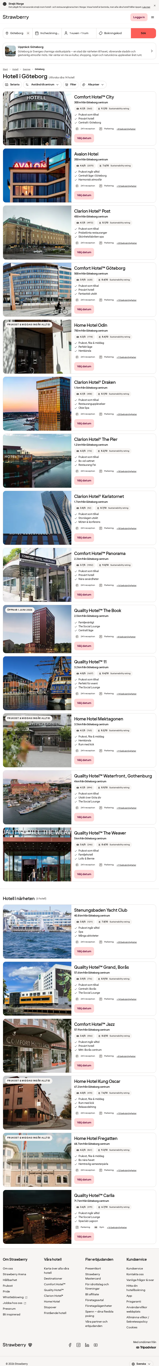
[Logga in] (139, 17)
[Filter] (71, 84)
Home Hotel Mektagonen (98, 719)
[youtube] (96, 1345)
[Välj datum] (47, 33)
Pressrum (9, 1309)
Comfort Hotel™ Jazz (94, 1024)
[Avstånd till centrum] (42, 84)
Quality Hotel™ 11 (90, 662)
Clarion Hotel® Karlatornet (99, 497)
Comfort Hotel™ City (94, 97)
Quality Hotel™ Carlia (94, 1196)
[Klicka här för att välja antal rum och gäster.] (79, 33)
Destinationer (53, 1279)
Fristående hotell (55, 1313)
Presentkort (93, 1269)
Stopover (50, 1307)
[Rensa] (28, 33)
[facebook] (70, 1345)
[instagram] (78, 1345)
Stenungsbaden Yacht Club (100, 910)
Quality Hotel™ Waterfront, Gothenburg (113, 776)
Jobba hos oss (14, 1303)
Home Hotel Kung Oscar (97, 1081)
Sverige (26, 69)
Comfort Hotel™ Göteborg (99, 268)
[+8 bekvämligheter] (126, 129)
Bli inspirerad (11, 1314)
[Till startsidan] (16, 17)
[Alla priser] (93, 84)
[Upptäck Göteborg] (79, 51)
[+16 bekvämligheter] (126, 585)
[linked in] (87, 1345)
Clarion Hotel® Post (92, 211)
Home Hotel (52, 1302)
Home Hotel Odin (90, 325)
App (129, 1296)
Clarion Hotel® (53, 1296)
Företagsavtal (94, 1300)
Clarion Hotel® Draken (95, 382)
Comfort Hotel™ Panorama (100, 554)
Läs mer (146, 7)
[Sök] (143, 33)
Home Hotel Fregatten (96, 1139)
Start (5, 69)
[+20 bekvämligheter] (127, 243)
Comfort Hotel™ (54, 1284)
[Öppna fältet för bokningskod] (113, 33)
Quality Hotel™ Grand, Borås (101, 967)
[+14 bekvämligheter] (126, 694)
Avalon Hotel (86, 154)
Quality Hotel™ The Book (97, 611)
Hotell (15, 69)
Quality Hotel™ (54, 1290)
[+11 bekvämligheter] (126, 357)
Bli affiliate (92, 1294)
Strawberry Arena (14, 1274)
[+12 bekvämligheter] (126, 186)
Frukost (8, 1286)
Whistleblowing (15, 1297)
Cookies (131, 1327)
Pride (6, 1292)
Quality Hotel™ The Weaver (100, 833)
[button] (154, 5)
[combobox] (17, 33)
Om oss (8, 1269)
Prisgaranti (133, 1302)
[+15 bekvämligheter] (126, 808)
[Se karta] (12, 84)
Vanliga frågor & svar (140, 1280)
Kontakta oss (135, 1274)
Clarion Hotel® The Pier (96, 439)
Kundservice (134, 1269)
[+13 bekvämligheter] (126, 300)
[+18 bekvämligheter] (126, 471)
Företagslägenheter (98, 1306)
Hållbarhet (10, 1280)
